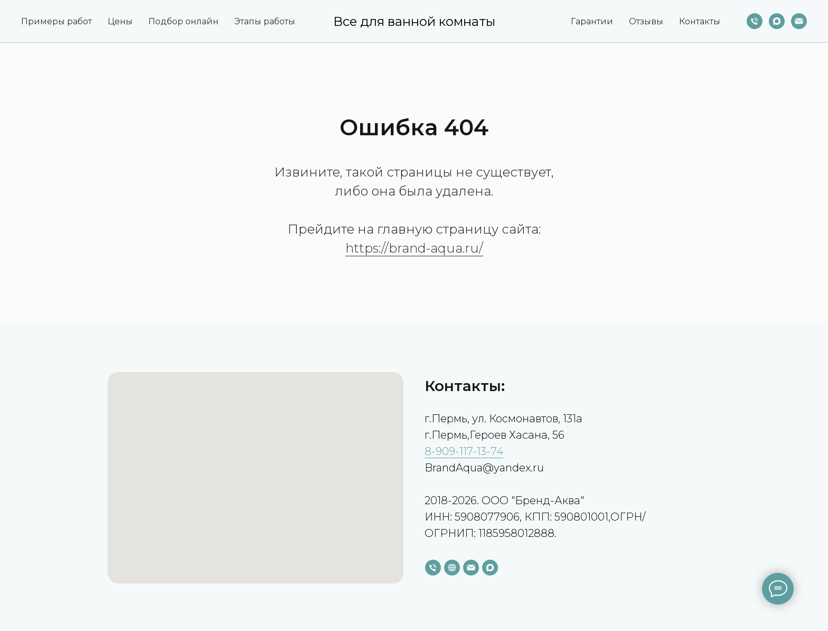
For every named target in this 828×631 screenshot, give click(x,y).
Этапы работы (264, 21)
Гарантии (592, 21)
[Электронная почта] (799, 21)
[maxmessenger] (777, 21)
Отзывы (646, 21)
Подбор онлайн (183, 21)
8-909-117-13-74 (464, 451)
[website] (452, 568)
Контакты (699, 21)
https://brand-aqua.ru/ (414, 248)
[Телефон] (755, 21)
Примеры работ (56, 21)
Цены (120, 21)
